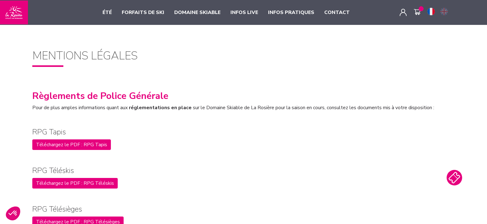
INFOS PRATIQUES (291, 12)
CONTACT (337, 12)
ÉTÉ (107, 12)
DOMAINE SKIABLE (197, 12)
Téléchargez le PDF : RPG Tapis (71, 144)
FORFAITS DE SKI (143, 12)
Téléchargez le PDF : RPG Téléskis (75, 183)
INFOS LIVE (244, 12)
